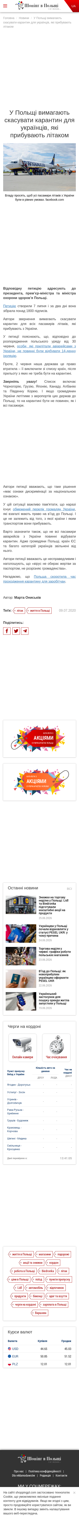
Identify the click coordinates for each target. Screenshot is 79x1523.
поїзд (38, 1279)
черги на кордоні (25, 1304)
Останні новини (23, 888)
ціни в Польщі (19, 1279)
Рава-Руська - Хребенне (15, 1111)
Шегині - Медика (17, 1138)
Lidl (19, 1287)
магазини (45, 1254)
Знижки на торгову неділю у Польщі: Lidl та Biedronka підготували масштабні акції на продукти (53, 905)
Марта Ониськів (27, 597)
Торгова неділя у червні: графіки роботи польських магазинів (55, 951)
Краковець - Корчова (14, 1129)
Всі (69, 888)
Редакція (45, 1475)
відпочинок (57, 1287)
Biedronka (48, 1271)
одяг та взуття (58, 1296)
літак (20, 610)
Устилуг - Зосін (16, 1092)
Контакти (61, 1475)
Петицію (9, 306)
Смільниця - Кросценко (14, 1147)
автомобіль (36, 1287)
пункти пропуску (59, 1279)
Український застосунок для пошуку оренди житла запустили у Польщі (54, 998)
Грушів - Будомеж (17, 1120)
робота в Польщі (24, 1271)
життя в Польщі (40, 610)
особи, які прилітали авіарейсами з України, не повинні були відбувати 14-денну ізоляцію (39, 351)
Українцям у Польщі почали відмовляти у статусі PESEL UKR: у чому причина (53, 930)
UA (74, 6)
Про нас (19, 1471)
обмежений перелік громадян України (44, 509)
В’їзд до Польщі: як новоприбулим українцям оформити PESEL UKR (53, 976)
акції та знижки (32, 1262)
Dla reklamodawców (23, 1475)
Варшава (40, 1313)
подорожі (63, 1254)
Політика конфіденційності (44, 1471)
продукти (20, 1296)
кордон (53, 1262)
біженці (37, 1296)
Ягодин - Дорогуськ (18, 1084)
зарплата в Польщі (54, 1304)
